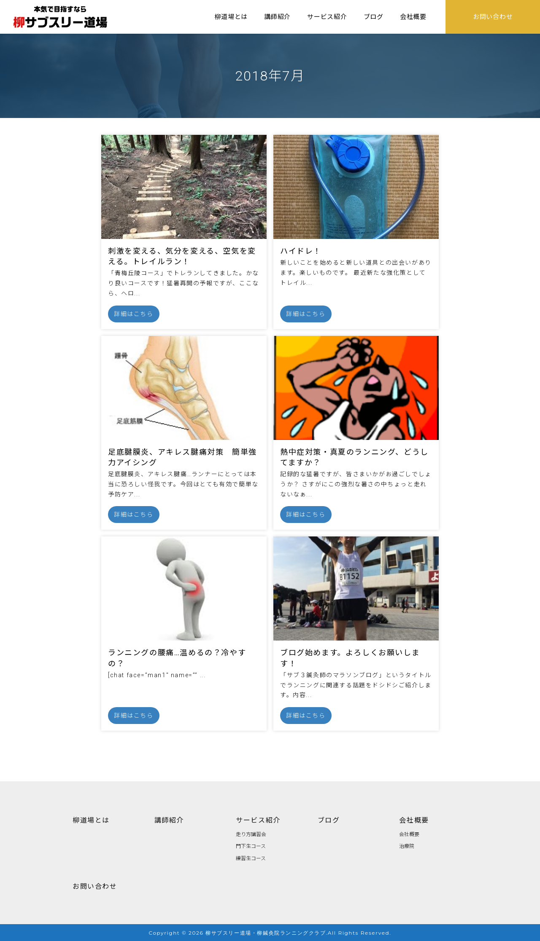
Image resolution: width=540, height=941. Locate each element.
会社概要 (414, 820)
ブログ (329, 820)
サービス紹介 (258, 820)
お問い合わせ (95, 886)
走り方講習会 (251, 833)
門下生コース (251, 845)
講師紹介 (169, 820)
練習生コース (251, 857)
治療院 (406, 845)
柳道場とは (91, 820)
